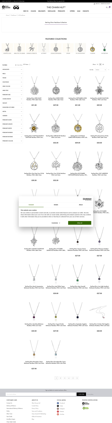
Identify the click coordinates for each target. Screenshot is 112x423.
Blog (33, 419)
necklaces (51, 11)
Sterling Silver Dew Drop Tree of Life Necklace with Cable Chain (34, 174)
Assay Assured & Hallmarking (39, 414)
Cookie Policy (35, 406)
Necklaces (13, 15)
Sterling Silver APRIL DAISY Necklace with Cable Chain (34, 98)
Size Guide (9, 416)
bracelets (41, 11)
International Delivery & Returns (14, 408)
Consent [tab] (31, 204)
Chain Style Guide (11, 422)
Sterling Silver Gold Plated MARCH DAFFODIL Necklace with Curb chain (34, 136)
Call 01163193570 (6, 1)
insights (86, 11)
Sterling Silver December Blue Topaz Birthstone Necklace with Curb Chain (56, 362)
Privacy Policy (103, 394)
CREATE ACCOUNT (105, 3)
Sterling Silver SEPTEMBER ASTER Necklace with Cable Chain (78, 98)
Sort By (91, 69)
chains (33, 11)
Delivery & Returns (11, 406)
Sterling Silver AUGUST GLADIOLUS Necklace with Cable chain (34, 249)
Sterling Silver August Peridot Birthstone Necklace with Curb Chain (56, 324)
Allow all (79, 223)
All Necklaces (21, 15)
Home (7, 15)
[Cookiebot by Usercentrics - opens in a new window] (84, 199)
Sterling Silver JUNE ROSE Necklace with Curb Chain (56, 136)
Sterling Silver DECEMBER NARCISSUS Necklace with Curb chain (99, 211)
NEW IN (25, 11)
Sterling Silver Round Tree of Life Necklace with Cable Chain (99, 136)
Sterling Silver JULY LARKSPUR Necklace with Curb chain (99, 174)
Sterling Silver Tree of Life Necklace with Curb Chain (56, 174)
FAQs (8, 411)
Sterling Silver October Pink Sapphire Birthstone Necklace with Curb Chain (99, 324)
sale (78, 11)
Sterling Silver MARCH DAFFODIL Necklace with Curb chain (99, 98)
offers (72, 11)
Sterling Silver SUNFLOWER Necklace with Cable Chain (55, 98)
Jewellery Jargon (11, 419)
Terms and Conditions (37, 411)
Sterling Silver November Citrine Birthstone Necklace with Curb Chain (34, 362)
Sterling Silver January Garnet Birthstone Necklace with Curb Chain (78, 249)
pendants (61, 11)
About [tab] (81, 204)
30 (100, 64)
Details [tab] (56, 204)
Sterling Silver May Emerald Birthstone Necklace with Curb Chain (78, 287)
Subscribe (94, 394)
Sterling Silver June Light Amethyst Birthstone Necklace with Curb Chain (99, 287)
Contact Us (9, 403)
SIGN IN (98, 3)
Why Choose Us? (36, 403)
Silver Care (9, 414)
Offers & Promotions (36, 416)
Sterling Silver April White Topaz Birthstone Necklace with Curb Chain (56, 287)
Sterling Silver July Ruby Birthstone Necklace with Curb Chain (34, 324)
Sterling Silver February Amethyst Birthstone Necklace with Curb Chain (99, 249)
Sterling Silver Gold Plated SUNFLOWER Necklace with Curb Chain (77, 136)
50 (103, 64)
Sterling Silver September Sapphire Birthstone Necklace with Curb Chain (78, 324)
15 (98, 64)
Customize (56, 223)
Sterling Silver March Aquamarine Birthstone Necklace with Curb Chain (34, 287)
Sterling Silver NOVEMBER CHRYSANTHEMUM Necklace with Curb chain (77, 174)
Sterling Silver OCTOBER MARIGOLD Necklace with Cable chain (56, 249)
